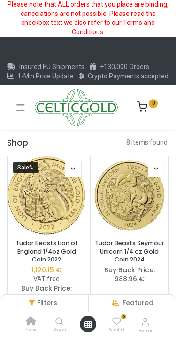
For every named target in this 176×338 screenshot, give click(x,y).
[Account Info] (145, 321)
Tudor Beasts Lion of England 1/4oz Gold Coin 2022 (46, 251)
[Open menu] (88, 324)
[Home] (31, 322)
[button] (137, 302)
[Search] (59, 322)
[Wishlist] (116, 321)
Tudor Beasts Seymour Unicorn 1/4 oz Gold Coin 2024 (129, 251)
